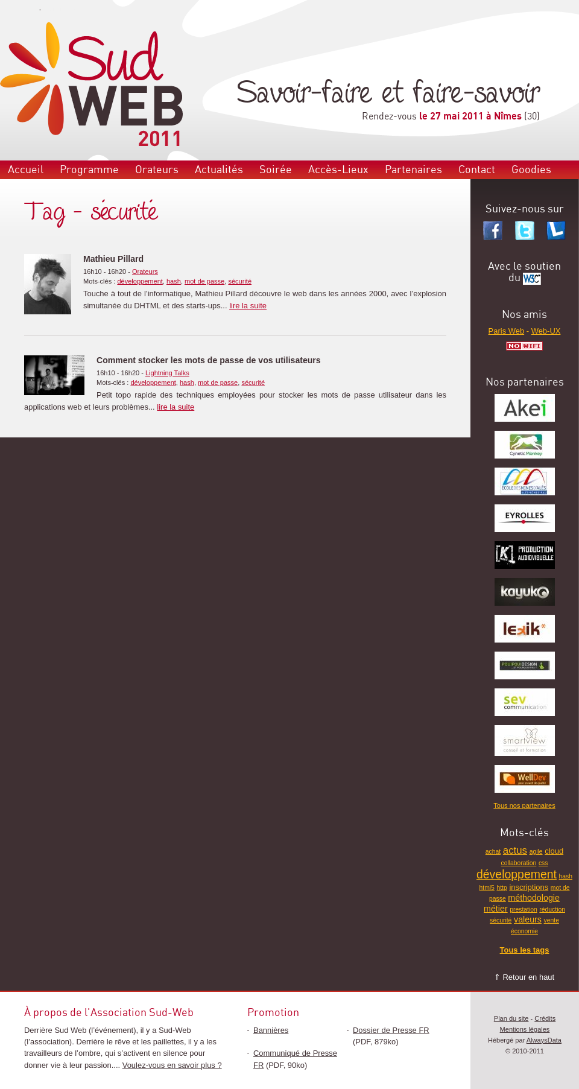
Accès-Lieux (338, 170)
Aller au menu (18, 9)
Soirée (275, 170)
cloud (554, 851)
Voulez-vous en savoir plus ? (172, 1065)
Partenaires (413, 170)
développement (139, 281)
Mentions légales (525, 1029)
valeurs (528, 919)
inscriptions (528, 887)
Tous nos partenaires (524, 805)
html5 (487, 887)
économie (524, 931)
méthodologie (534, 898)
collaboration (519, 863)
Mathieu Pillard (113, 259)
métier (496, 908)
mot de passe (204, 281)
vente (551, 920)
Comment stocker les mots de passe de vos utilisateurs (208, 360)
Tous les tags (524, 949)
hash (173, 281)
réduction (552, 909)
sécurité (240, 281)
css (543, 863)
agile (536, 851)
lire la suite (248, 305)
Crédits (544, 1018)
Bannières (270, 1030)
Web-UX (546, 330)
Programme (89, 170)
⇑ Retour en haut (524, 977)
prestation (523, 909)
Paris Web (507, 330)
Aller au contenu (65, 9)
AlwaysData (544, 1040)
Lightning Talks (167, 372)
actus (515, 850)
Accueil (25, 170)
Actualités (219, 170)
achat (493, 851)
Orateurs (157, 170)
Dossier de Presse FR (391, 1030)
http (501, 887)
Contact (476, 170)
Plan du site (511, 1018)
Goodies (531, 170)
